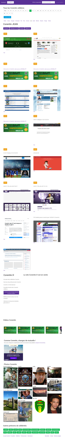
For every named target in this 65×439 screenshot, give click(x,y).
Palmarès (22, 28)
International (29, 435)
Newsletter (47, 435)
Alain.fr (56, 432)
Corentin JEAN (7, 17)
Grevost (28, 20)
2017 (5, 182)
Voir (4, 52)
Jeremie (29, 432)
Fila (21, 20)
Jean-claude (42, 432)
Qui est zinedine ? (26, 429)
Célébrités (10, 2)
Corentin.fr (3, 2)
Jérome (15, 429)
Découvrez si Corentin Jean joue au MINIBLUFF (14, 69)
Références (28, 28)
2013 (35, 63)
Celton (5, 20)
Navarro (42, 20)
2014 (35, 116)
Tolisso (49, 20)
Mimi (5, 432)
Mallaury (9, 432)
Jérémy (10, 429)
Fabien (48, 432)
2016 (35, 149)
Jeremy (24, 432)
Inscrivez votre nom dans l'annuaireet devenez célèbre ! (11, 292)
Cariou (8, 20)
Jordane (19, 432)
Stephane (43, 429)
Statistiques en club (14, 28)
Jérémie (5, 429)
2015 (5, 149)
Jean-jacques (35, 432)
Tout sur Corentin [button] (59, 2)
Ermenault (17, 20)
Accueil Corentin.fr (7, 435)
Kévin (20, 429)
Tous (5, 10)
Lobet (33, 20)
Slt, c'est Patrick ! (55, 429)
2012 (5, 33)
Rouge (45, 20)
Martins (38, 20)
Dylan (52, 432)
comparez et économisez (40, 342)
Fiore (24, 20)
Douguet (13, 20)
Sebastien (48, 429)
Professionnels (24, 435)
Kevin (14, 432)
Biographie (6, 28)
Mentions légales (57, 435)
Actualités (13, 435)
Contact (51, 435)
